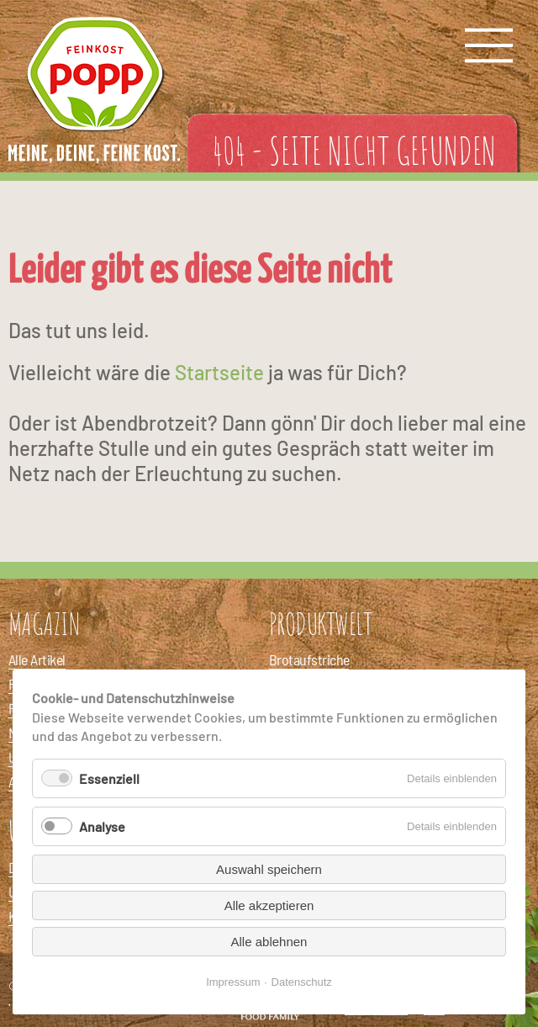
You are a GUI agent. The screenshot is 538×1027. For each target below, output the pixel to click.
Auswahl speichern (269, 869)
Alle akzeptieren (269, 905)
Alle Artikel (37, 659)
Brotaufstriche (309, 659)
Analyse (102, 826)
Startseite (219, 372)
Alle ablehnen (269, 941)
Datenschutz (302, 982)
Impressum (233, 982)
